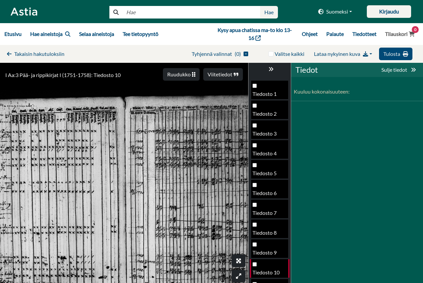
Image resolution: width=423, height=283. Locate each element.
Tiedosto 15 (266, 274)
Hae (269, 12)
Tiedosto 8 (264, 135)
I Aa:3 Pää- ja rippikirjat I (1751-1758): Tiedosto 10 (63, 75)
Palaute (335, 34)
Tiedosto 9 (264, 155)
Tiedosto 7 (264, 115)
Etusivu (12, 34)
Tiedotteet (364, 34)
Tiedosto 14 (266, 254)
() (220, 54)
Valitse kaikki (289, 54)
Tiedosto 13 (266, 234)
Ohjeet (310, 34)
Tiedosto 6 (264, 96)
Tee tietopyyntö (140, 34)
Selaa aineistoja (96, 34)
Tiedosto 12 (266, 215)
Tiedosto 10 (266, 175)
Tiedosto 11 (266, 195)
